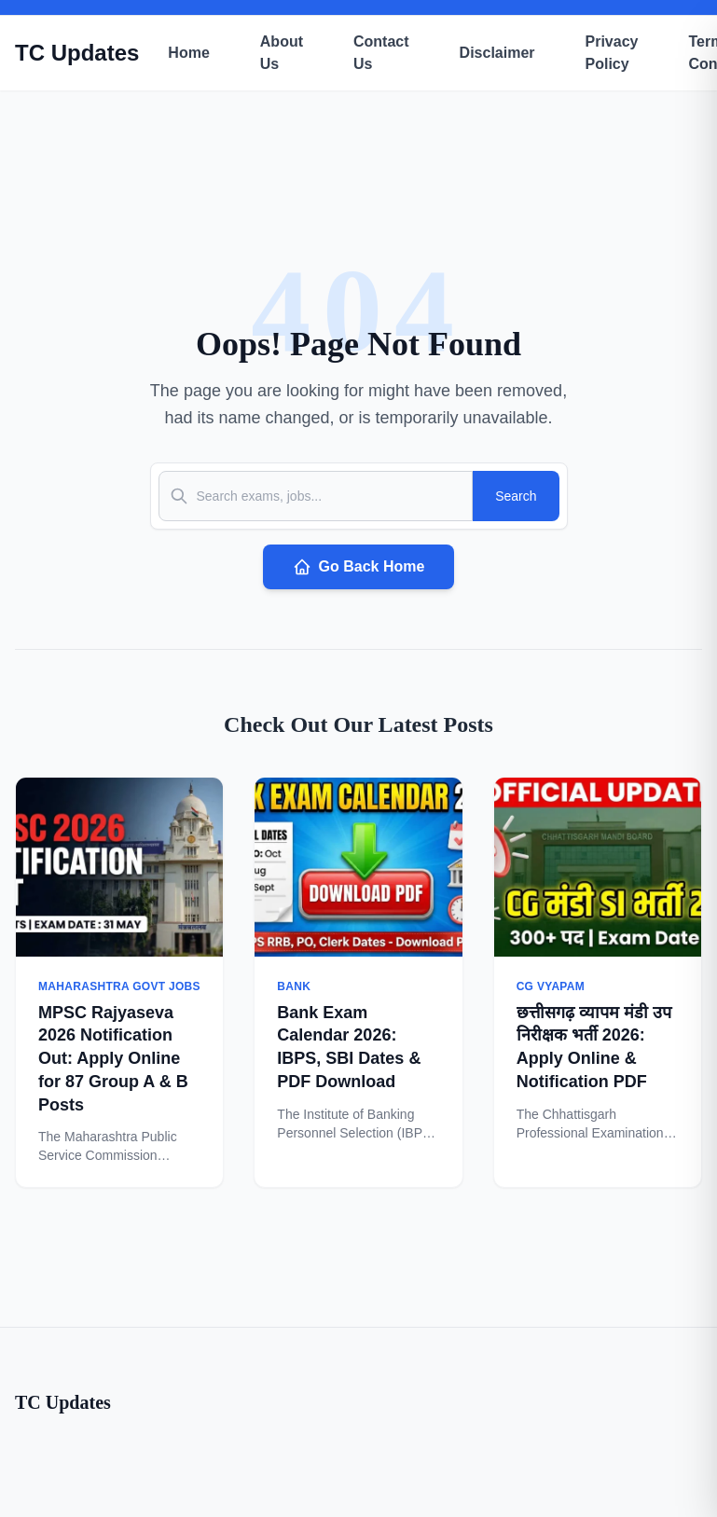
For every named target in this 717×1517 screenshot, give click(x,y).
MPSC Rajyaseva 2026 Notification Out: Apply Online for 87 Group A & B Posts (113, 1058)
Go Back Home (359, 567)
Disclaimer (497, 53)
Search (515, 496)
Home (188, 53)
